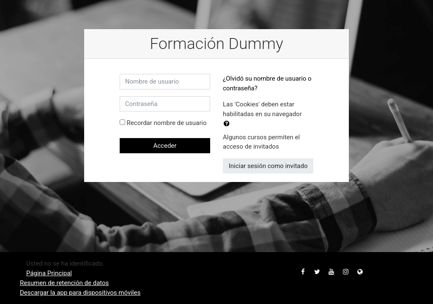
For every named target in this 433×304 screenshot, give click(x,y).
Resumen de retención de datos (64, 283)
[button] (228, 124)
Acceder (164, 145)
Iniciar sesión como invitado (268, 166)
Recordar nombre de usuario (167, 123)
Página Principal (49, 273)
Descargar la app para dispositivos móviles (80, 292)
